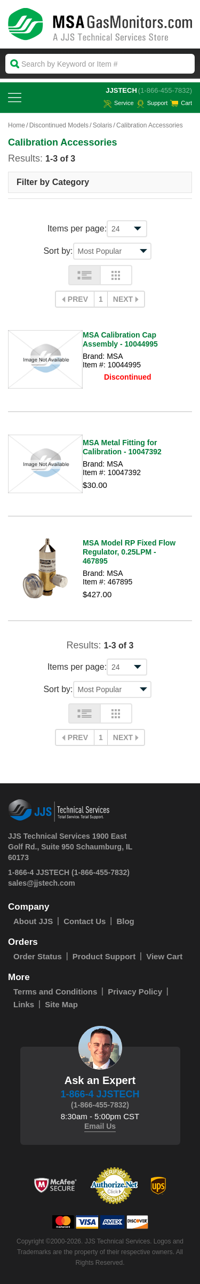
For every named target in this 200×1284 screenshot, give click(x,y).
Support (152, 103)
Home (16, 125)
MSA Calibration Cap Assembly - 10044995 (120, 339)
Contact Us (84, 921)
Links (23, 1004)
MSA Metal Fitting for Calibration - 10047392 (122, 447)
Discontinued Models (59, 125)
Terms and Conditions (55, 991)
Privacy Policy (135, 991)
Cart (181, 103)
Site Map (61, 1004)
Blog (125, 921)
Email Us (100, 1126)
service (118, 103)
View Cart (164, 956)
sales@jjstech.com (41, 883)
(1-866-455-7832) (165, 90)
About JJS (33, 921)
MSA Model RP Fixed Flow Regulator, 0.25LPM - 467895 (129, 552)
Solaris (103, 125)
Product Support (104, 956)
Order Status (37, 956)
